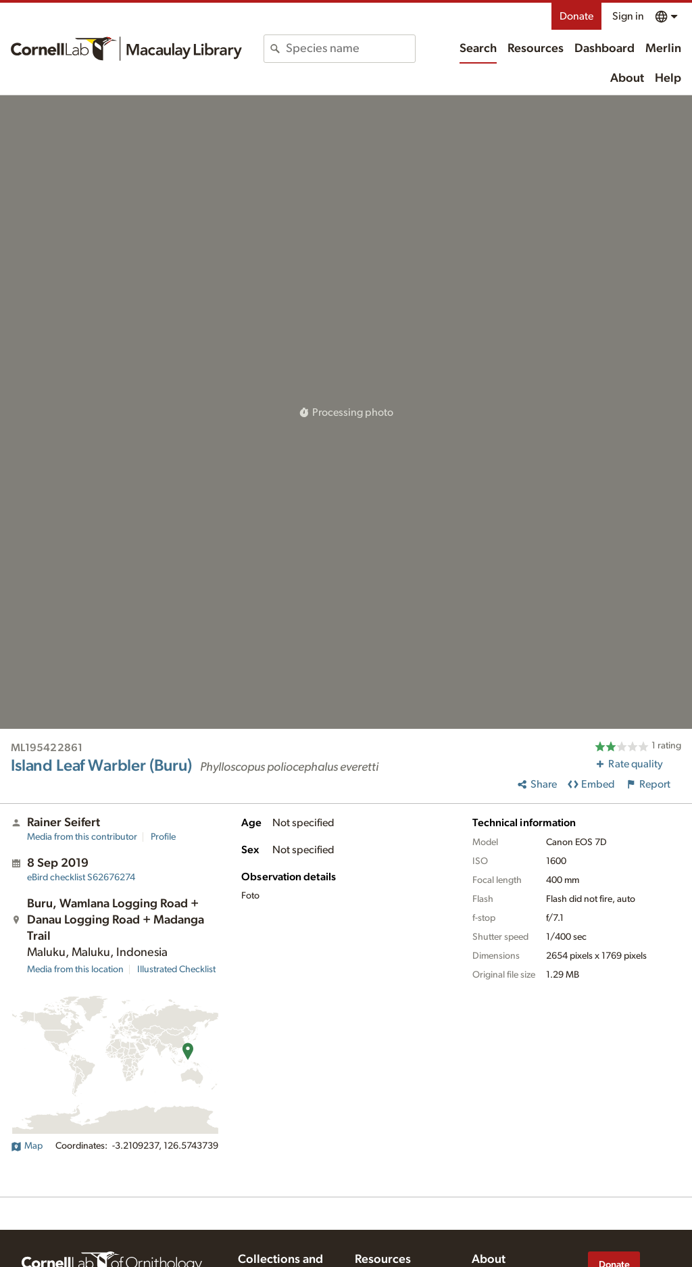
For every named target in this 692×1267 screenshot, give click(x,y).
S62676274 (81, 877)
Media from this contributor (82, 837)
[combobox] (350, 48)
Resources (536, 49)
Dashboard (604, 49)
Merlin (663, 49)
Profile (163, 837)
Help (668, 78)
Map (27, 1146)
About (627, 78)
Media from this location (75, 969)
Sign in (628, 16)
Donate (576, 16)
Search (478, 49)
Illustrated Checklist (176, 969)
